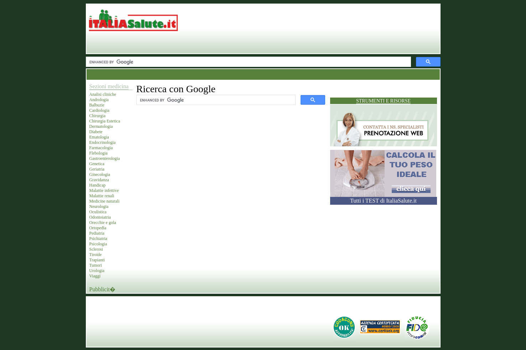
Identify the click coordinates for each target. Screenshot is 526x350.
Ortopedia (97, 227)
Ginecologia (99, 174)
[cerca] (247, 62)
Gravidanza (99, 179)
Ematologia (99, 137)
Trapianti (97, 259)
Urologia (97, 270)
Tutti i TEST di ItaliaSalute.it (383, 201)
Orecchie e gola (102, 222)
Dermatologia (101, 126)
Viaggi (95, 275)
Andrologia (99, 99)
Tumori (95, 265)
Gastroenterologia (104, 158)
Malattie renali (101, 195)
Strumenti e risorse (383, 101)
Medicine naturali (104, 201)
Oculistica (98, 211)
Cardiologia (99, 110)
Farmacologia (101, 147)
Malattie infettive (104, 190)
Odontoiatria (100, 217)
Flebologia (98, 153)
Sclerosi (96, 249)
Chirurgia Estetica (104, 121)
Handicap (97, 185)
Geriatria (97, 169)
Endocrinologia (102, 142)
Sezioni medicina (109, 86)
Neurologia (99, 206)
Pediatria (97, 233)
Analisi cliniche (102, 94)
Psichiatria (98, 238)
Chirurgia (97, 115)
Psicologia (98, 243)
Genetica (97, 163)
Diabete (96, 131)
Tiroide (95, 254)
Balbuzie (97, 105)
